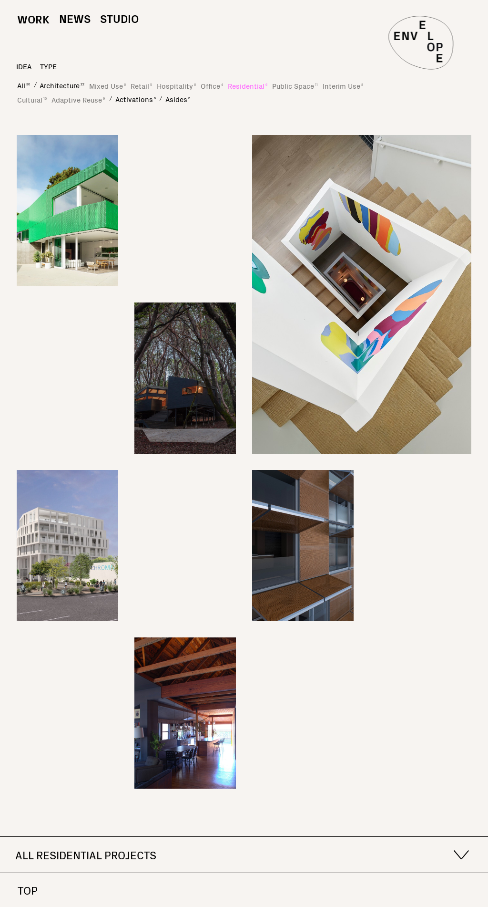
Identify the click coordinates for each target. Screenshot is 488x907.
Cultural (32, 99)
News (75, 18)
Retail (141, 86)
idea (23, 66)
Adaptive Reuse (78, 99)
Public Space (295, 86)
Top (28, 889)
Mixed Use (107, 86)
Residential (247, 86)
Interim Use (343, 86)
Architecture (62, 85)
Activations (135, 99)
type (48, 66)
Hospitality (176, 86)
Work (33, 27)
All (23, 85)
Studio (119, 18)
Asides (177, 99)
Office (212, 86)
